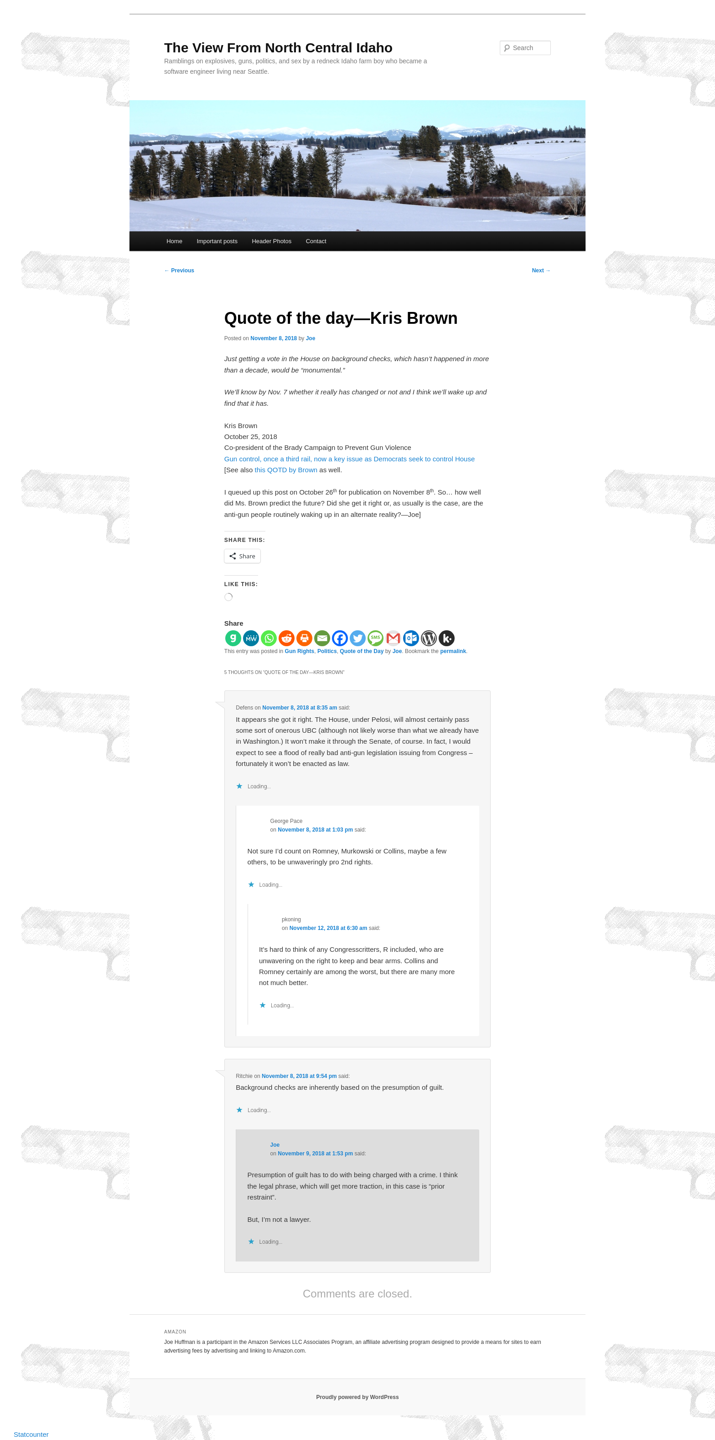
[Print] (304, 638)
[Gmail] (393, 638)
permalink (453, 651)
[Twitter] (358, 638)
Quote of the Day (361, 651)
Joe (311, 338)
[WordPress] (429, 638)
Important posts (217, 241)
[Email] (322, 638)
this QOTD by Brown (286, 470)
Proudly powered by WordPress (357, 1397)
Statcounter (31, 1434)
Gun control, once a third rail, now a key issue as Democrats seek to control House (349, 459)
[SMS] (375, 638)
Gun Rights (300, 651)
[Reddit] (287, 638)
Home (174, 241)
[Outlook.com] (411, 638)
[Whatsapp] (269, 638)
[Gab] (233, 638)
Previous (179, 270)
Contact (316, 241)
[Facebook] (340, 638)
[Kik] (447, 638)
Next (541, 270)
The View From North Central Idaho (278, 47)
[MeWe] (251, 638)
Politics (327, 651)
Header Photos (271, 241)
